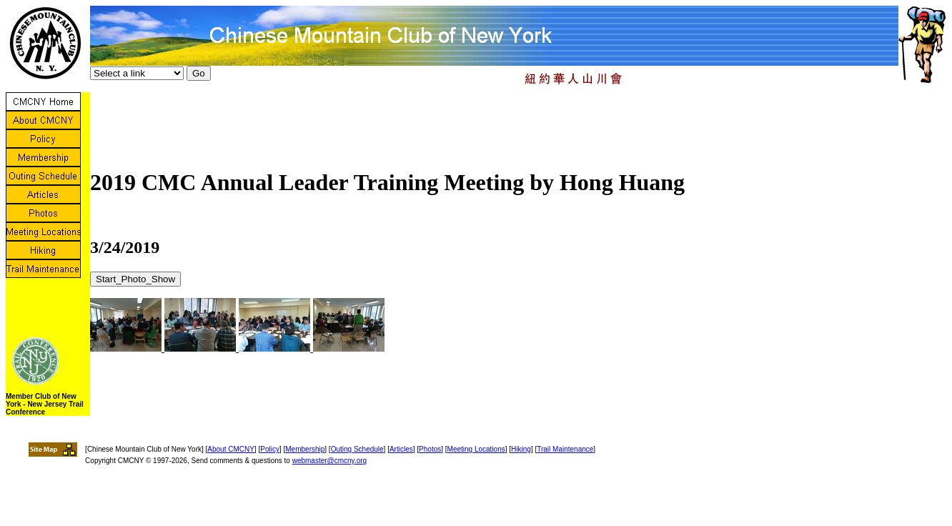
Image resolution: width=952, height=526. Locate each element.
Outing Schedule (357, 449)
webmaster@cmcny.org (329, 461)
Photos (430, 449)
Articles (401, 449)
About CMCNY (230, 449)
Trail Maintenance (565, 449)
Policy (269, 449)
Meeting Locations (476, 449)
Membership (304, 449)
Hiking (521, 449)
